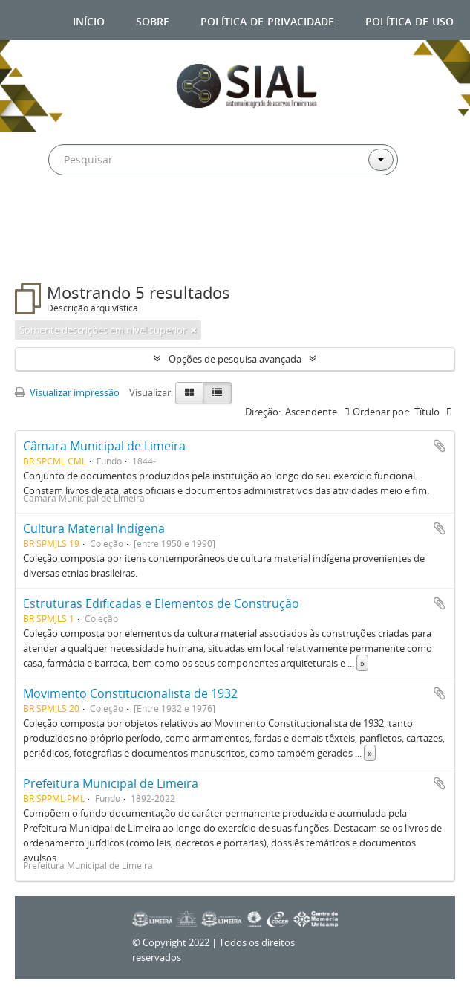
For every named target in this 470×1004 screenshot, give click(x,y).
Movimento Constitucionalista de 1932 (130, 693)
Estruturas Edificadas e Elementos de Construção (161, 603)
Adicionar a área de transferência (439, 445)
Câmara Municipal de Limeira (104, 446)
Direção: (263, 411)
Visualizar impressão (67, 392)
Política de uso (409, 20)
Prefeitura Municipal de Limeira (110, 783)
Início (89, 20)
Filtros (51, 253)
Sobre (152, 20)
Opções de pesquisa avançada (235, 359)
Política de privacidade (267, 20)
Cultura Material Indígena (94, 528)
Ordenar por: (381, 411)
